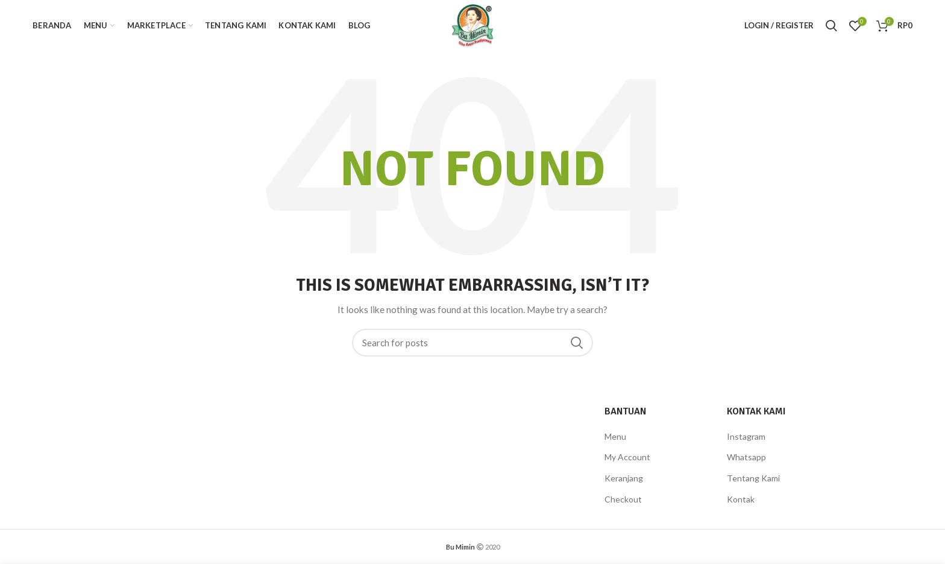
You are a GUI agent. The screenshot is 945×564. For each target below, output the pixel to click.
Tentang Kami (753, 478)
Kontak (741, 499)
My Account (627, 457)
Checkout (623, 499)
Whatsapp (746, 457)
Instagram (746, 436)
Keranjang (623, 478)
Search (577, 342)
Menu (615, 436)
